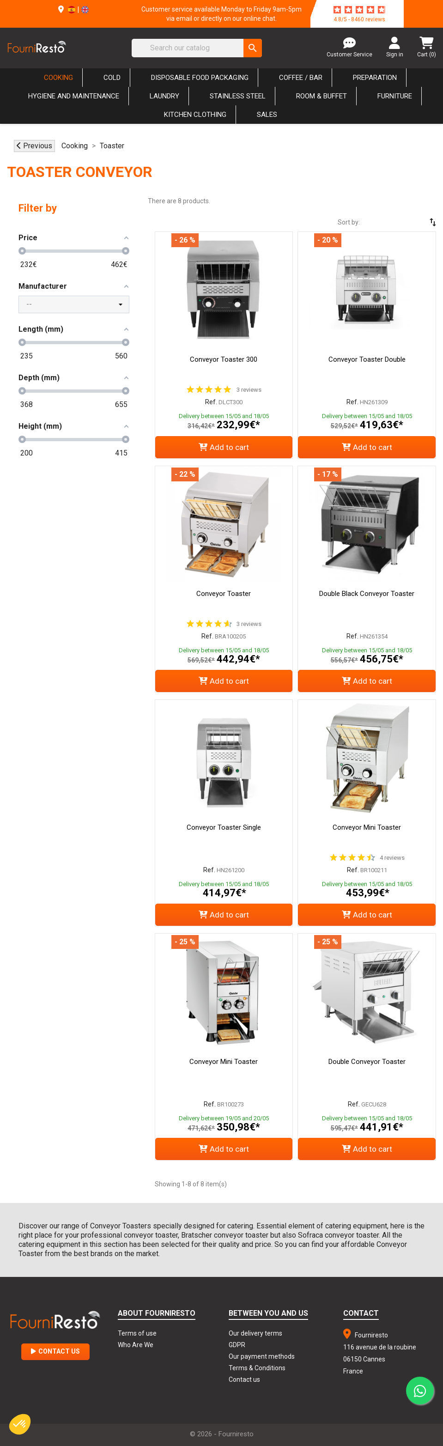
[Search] (196, 48)
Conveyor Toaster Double (367, 359)
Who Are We (135, 1345)
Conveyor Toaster (223, 593)
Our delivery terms (255, 1333)
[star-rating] (359, 10)
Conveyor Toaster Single (224, 827)
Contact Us (55, 1351)
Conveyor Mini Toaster (367, 827)
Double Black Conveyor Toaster (366, 593)
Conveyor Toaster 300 (223, 359)
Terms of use (137, 1333)
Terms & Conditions (257, 1368)
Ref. (211, 402)
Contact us (244, 1379)
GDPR (237, 1345)
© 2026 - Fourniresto (222, 1434)
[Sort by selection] (406, 222)
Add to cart (224, 447)
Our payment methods (262, 1356)
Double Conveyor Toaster (367, 1061)
